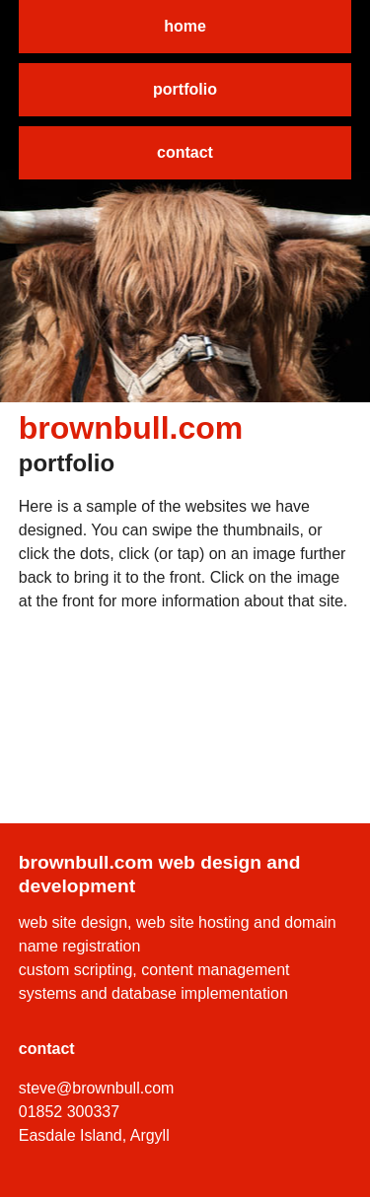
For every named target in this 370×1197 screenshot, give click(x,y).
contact (185, 152)
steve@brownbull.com (97, 1088)
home (185, 26)
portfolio (185, 89)
